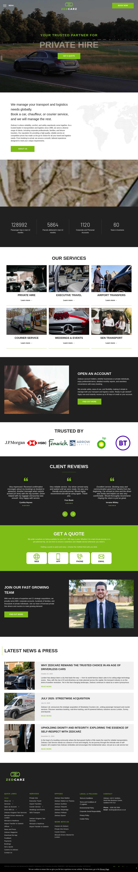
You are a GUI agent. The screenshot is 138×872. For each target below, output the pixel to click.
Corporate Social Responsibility (90, 811)
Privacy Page (104, 869)
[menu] (5, 5)
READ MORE (46, 686)
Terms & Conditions (86, 798)
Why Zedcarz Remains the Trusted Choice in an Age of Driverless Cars (81, 667)
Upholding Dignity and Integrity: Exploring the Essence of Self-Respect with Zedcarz (84, 729)
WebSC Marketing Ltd (36, 866)
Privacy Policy (84, 815)
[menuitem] (15, 798)
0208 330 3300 (115, 807)
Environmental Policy (87, 808)
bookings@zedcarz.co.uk (117, 810)
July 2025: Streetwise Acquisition (65, 698)
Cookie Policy (84, 819)
